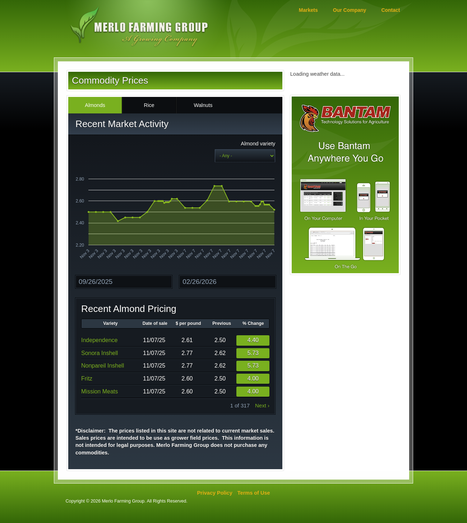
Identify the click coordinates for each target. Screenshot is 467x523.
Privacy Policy (214, 493)
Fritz (86, 378)
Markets (308, 10)
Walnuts (203, 105)
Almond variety (258, 143)
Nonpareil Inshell (102, 366)
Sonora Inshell (99, 353)
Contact (390, 10)
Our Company (349, 10)
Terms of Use (253, 493)
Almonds (95, 105)
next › (262, 405)
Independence (99, 340)
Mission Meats (99, 391)
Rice (149, 105)
